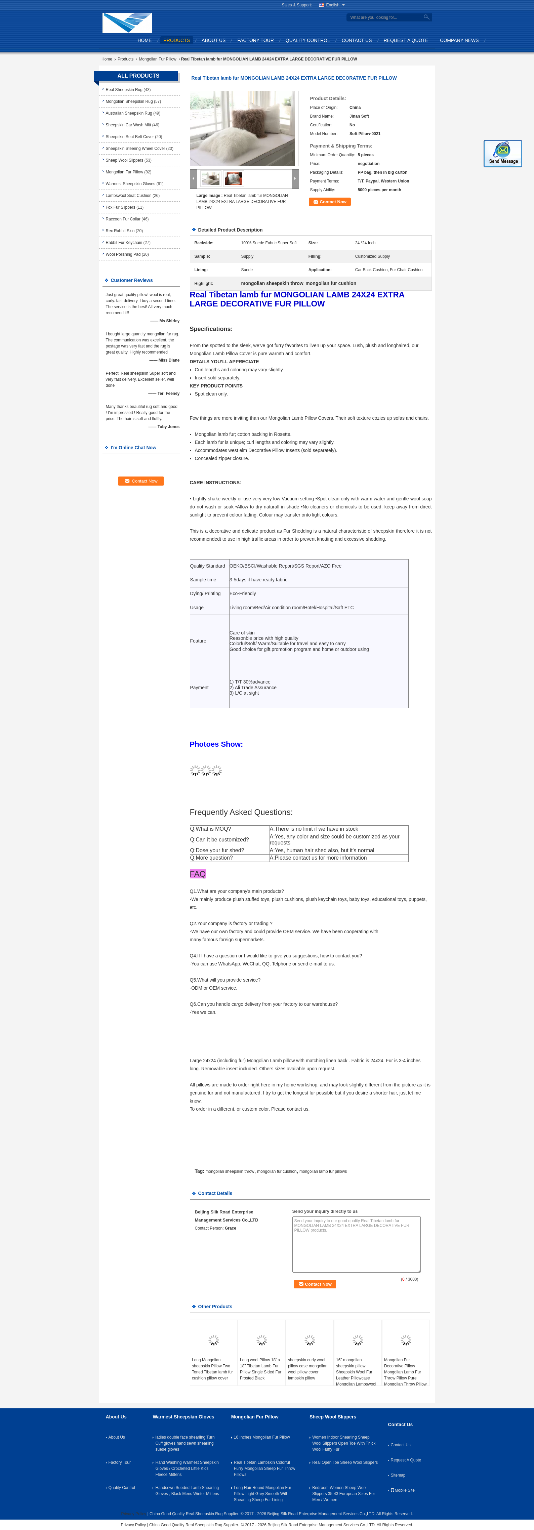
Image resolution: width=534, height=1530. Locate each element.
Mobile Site (402, 1490)
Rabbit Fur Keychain (124, 242)
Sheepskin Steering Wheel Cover (135, 148)
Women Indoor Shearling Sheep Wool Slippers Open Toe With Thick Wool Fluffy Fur (343, 1443)
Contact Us (357, 40)
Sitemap (398, 1475)
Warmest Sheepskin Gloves (131, 183)
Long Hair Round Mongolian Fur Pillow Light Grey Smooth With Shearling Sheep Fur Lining (262, 1493)
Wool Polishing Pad (123, 254)
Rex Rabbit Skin (120, 231)
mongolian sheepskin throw (229, 1171)
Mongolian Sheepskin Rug (129, 101)
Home (145, 40)
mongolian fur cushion (276, 1171)
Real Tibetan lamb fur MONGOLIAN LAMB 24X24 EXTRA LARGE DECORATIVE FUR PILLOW (242, 201)
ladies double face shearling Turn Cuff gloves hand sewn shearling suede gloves (184, 1443)
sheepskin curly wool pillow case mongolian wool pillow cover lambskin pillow (307, 1369)
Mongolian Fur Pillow (157, 59)
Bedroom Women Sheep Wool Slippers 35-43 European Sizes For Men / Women (343, 1493)
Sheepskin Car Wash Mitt (128, 125)
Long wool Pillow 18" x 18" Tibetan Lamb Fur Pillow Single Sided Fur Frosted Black (260, 1369)
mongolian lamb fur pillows (323, 1171)
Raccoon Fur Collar (123, 219)
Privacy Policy (133, 1514)
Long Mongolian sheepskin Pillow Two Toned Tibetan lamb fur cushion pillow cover (212, 1369)
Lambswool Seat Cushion (129, 195)
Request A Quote (406, 40)
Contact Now (333, 201)
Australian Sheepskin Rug (129, 113)
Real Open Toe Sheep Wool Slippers (345, 1462)
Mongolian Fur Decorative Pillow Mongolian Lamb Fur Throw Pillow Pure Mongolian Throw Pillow (405, 1372)
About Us (213, 40)
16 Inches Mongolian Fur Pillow (262, 1437)
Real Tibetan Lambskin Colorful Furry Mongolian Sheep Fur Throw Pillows (264, 1468)
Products (177, 40)
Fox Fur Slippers (120, 207)
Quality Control (308, 40)
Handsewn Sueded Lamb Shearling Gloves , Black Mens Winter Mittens (187, 1490)
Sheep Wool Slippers (124, 160)
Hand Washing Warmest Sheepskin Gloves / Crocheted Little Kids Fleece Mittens (187, 1468)
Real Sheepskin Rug (124, 89)
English (335, 5)
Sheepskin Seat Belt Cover (130, 136)
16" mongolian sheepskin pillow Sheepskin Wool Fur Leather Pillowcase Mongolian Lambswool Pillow (356, 1375)
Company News (459, 40)
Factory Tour (255, 40)
